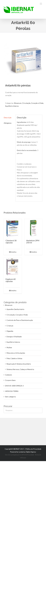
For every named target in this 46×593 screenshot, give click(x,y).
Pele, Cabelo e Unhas (14, 358)
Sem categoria (10, 397)
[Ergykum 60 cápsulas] (13, 267)
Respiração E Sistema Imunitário (19, 364)
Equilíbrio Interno (12, 106)
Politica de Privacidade (33, 449)
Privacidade (30, 455)
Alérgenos (7, 123)
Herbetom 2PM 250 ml (32, 241)
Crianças (10, 326)
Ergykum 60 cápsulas (11, 280)
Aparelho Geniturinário (15, 309)
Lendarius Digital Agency (27, 452)
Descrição (7, 117)
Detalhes (13, 252)
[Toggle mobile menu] (41, 3)
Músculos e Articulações (16, 353)
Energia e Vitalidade (14, 337)
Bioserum (17, 103)
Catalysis (8, 375)
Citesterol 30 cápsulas (11, 241)
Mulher (9, 347)
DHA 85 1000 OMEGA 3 (14, 386)
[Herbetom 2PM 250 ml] (33, 228)
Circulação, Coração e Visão (32, 103)
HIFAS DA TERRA (11, 391)
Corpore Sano (10, 380)
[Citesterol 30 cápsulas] (13, 228)
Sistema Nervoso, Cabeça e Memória (20, 369)
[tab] (9, 117)
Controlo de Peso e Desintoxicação (20, 320)
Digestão (10, 331)
